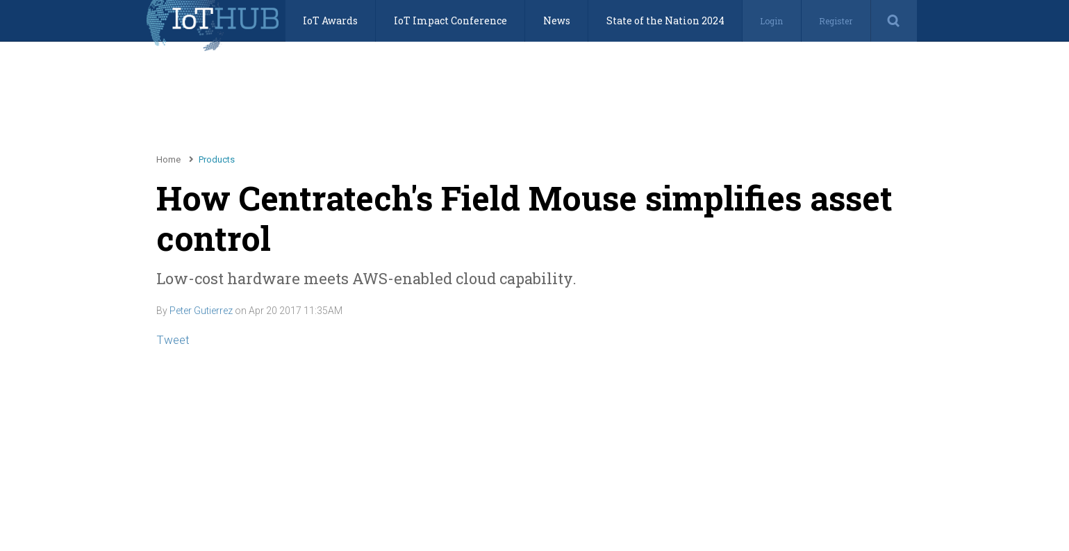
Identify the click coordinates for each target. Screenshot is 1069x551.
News (556, 20)
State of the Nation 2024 (665, 20)
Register (835, 20)
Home (168, 159)
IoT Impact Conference (450, 20)
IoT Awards (330, 20)
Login (771, 20)
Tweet (173, 340)
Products (217, 159)
